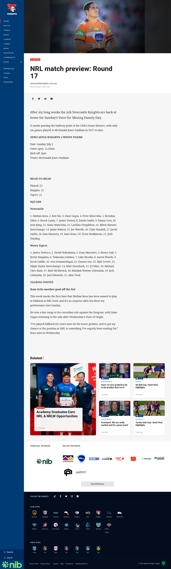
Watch (7, 26)
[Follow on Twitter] (66, 496)
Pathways (9, 53)
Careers (55, 564)
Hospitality (8, 82)
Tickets (7, 73)
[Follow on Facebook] (60, 496)
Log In (8, 557)
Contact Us (69, 564)
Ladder (7, 39)
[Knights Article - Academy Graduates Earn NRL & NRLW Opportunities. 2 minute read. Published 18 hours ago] (63, 399)
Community (10, 57)
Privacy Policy (45, 564)
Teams (7, 44)
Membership (9, 68)
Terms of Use (33, 564)
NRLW (6, 48)
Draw (6, 35)
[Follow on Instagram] (72, 496)
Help (61, 564)
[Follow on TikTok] (55, 496)
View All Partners (97, 484)
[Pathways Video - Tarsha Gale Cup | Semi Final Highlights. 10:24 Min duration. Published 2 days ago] (149, 418)
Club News (35, 59)
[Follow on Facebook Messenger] (78, 496)
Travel (7, 30)
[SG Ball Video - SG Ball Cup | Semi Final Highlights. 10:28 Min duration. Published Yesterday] (149, 380)
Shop (6, 77)
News (6, 21)
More (13, 62)
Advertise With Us (81, 564)
